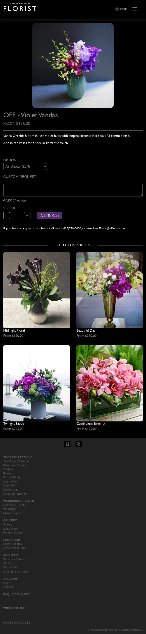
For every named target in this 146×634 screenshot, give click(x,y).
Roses (7, 473)
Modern (8, 469)
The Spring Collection (16, 461)
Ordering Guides (16, 622)
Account (10, 578)
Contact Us (10, 567)
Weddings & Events (18, 501)
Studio (7, 563)
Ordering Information (16, 571)
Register (8, 586)
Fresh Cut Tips (12, 543)
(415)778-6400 (71, 228)
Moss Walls (10, 481)
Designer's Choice (14, 465)
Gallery (10, 520)
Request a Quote (17, 594)
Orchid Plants (11, 477)
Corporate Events (14, 505)
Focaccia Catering (14, 559)
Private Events (12, 513)
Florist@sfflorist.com (112, 228)
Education (11, 540)
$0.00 (121, 9)
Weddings (9, 509)
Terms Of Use (14, 608)
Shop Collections (17, 457)
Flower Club (10, 489)
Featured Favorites (15, 493)
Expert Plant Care (14, 548)
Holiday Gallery (13, 532)
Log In (7, 583)
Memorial (9, 485)
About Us (10, 555)
